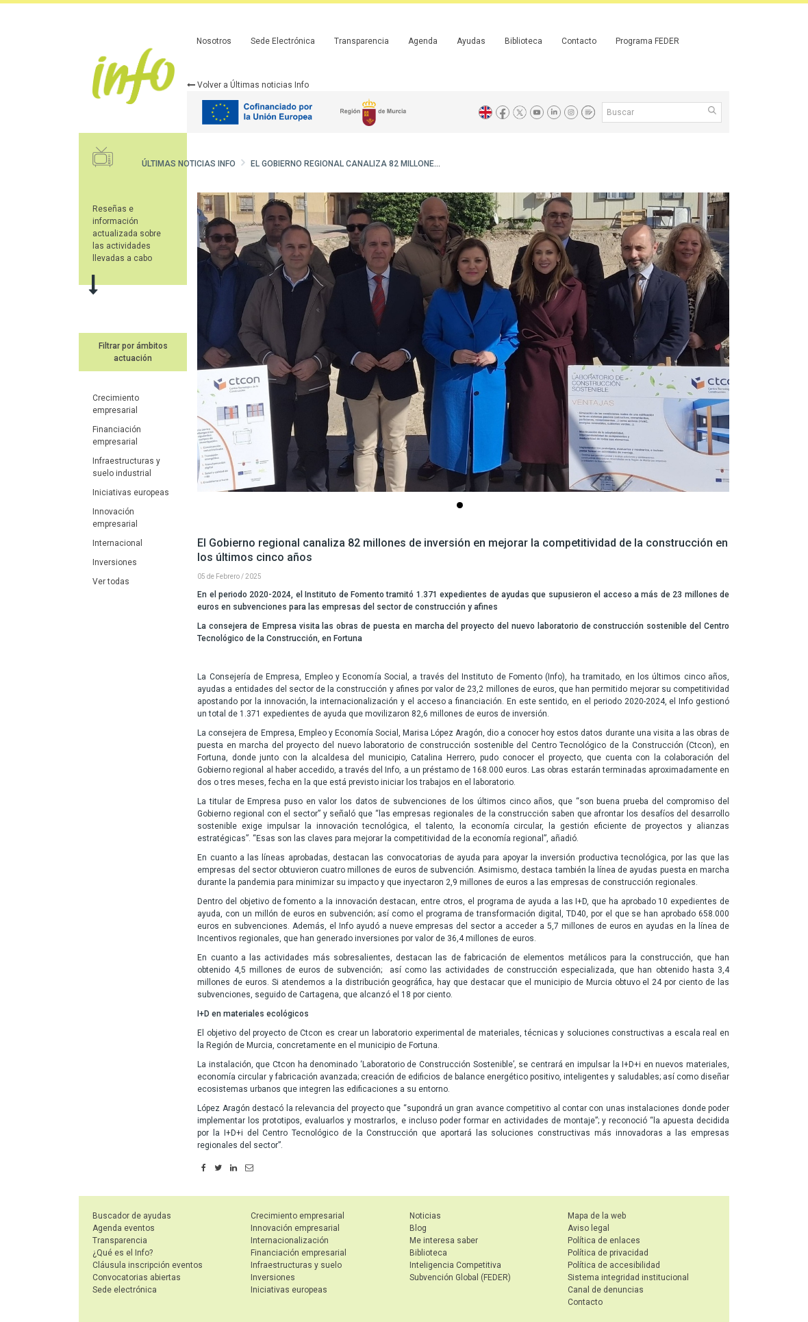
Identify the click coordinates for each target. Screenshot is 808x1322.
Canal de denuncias (606, 1290)
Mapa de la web (597, 1216)
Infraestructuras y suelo (296, 1265)
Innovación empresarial (295, 1228)
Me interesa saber (443, 1240)
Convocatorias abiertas (136, 1277)
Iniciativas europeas (130, 492)
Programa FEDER (647, 41)
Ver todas (110, 581)
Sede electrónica (124, 1290)
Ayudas (471, 41)
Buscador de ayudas (131, 1216)
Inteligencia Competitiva (455, 1265)
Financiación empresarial (298, 1253)
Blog (418, 1228)
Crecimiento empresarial (297, 1216)
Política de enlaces (604, 1240)
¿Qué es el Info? (122, 1253)
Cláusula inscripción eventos (147, 1265)
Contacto (578, 41)
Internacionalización (290, 1240)
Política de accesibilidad (614, 1265)
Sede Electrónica (283, 41)
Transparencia (361, 41)
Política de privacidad (608, 1253)
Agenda (423, 41)
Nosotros (214, 41)
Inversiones (114, 562)
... (462, 506)
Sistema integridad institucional (628, 1277)
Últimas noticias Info (189, 164)
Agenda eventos (123, 1228)
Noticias (425, 1216)
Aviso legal (588, 1228)
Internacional (117, 543)
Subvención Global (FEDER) (460, 1277)
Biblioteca (523, 41)
